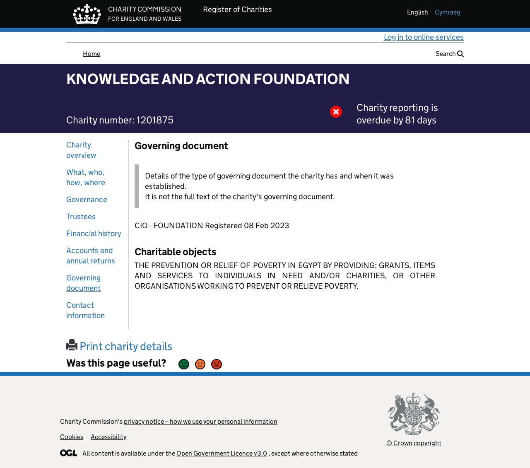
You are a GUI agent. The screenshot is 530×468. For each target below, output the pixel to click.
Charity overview (81, 150)
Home (91, 54)
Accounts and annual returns (90, 255)
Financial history (93, 233)
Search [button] (450, 54)
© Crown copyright (413, 443)
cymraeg (447, 12)
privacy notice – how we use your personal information (200, 421)
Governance (86, 199)
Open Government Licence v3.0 (221, 453)
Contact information (85, 310)
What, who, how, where (85, 177)
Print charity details (119, 346)
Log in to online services (424, 37)
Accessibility (108, 437)
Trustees (81, 216)
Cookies (71, 437)
